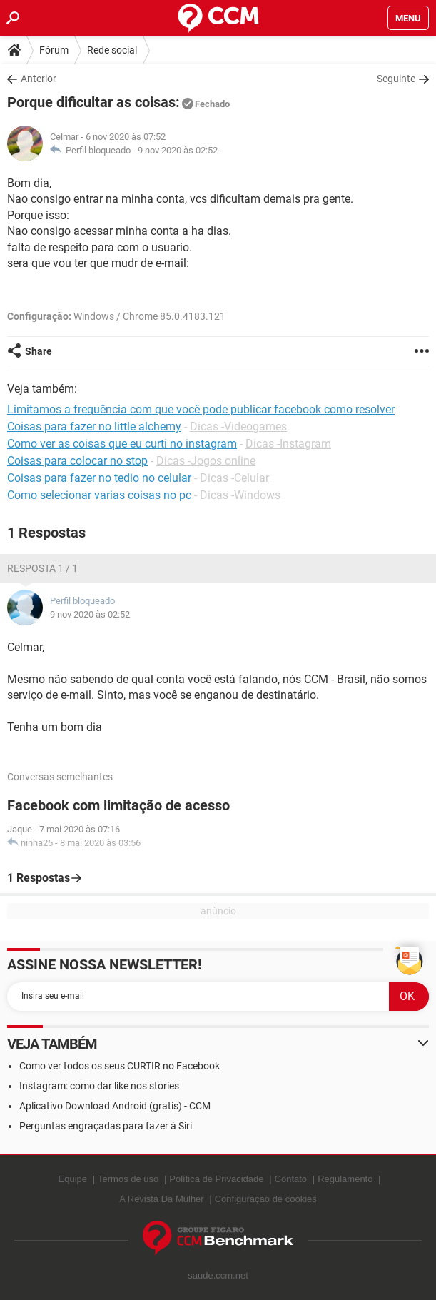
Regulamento (345, 1179)
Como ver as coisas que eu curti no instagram (122, 443)
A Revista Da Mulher (161, 1199)
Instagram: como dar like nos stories (99, 1086)
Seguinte (396, 78)
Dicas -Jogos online (205, 461)
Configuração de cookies (266, 1199)
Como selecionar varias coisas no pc (99, 495)
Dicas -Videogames (238, 426)
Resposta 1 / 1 (42, 568)
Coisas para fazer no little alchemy (94, 426)
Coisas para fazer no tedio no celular (99, 478)
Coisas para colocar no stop (77, 461)
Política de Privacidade (216, 1179)
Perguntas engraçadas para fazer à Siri (105, 1126)
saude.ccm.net (218, 1275)
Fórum (54, 50)
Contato (291, 1179)
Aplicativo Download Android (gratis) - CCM (115, 1106)
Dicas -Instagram (288, 443)
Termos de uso (128, 1179)
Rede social (112, 50)
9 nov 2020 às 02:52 (178, 150)
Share (38, 351)
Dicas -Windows (240, 495)
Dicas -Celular (234, 478)
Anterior (38, 78)
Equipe (73, 1179)
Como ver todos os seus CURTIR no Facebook (119, 1066)
